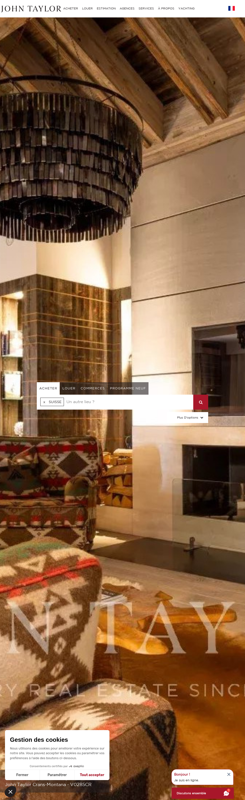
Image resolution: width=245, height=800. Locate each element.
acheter (48, 388)
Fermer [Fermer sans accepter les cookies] (22, 775)
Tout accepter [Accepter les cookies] (92, 775)
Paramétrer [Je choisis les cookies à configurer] (57, 775)
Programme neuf (128, 388)
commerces (93, 388)
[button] (10, 792)
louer (68, 388)
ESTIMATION (106, 8)
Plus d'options (187, 417)
